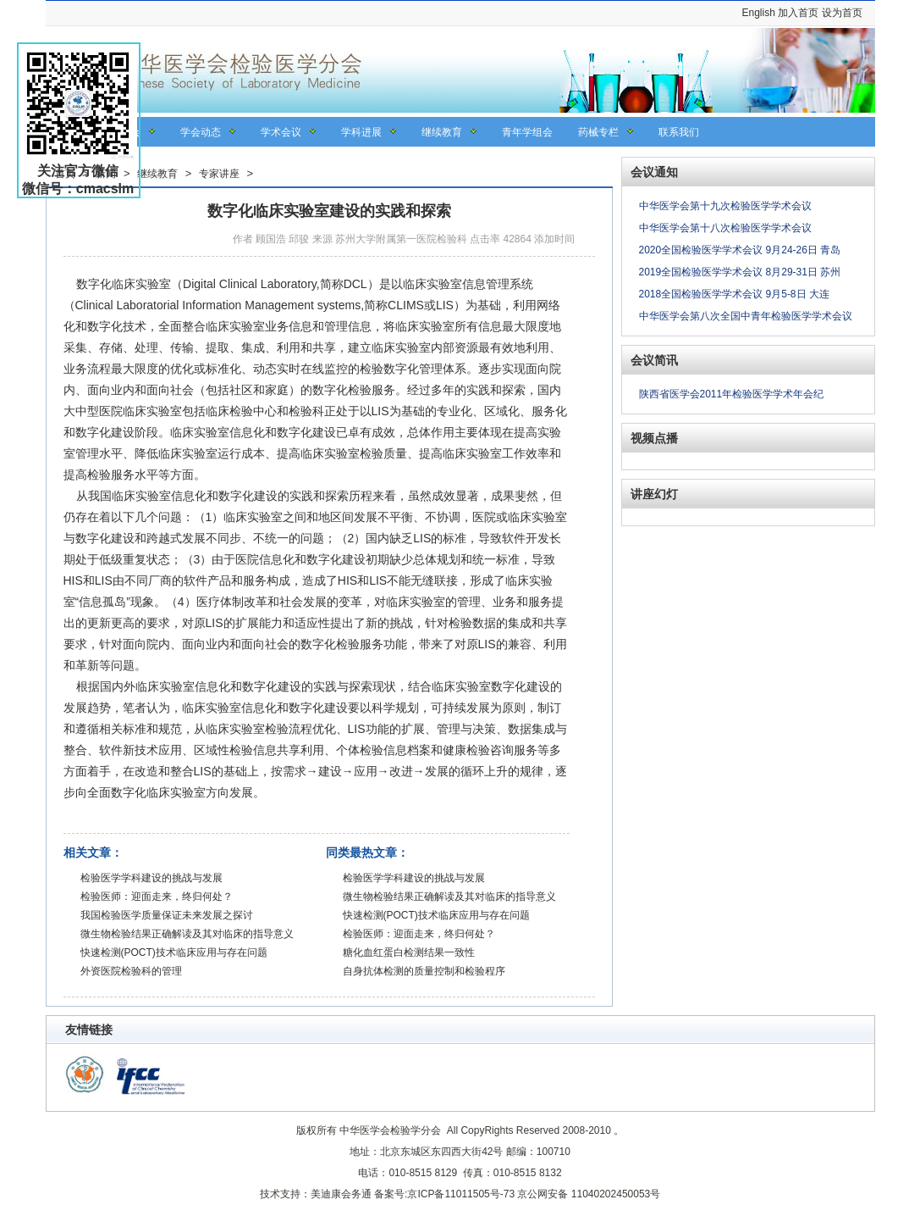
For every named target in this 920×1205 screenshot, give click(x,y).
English (757, 13)
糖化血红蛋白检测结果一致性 (409, 952)
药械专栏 (598, 132)
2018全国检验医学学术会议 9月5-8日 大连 (734, 294)
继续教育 (441, 132)
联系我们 (678, 132)
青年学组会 (527, 132)
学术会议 (281, 132)
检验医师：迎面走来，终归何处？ (156, 896)
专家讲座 (219, 174)
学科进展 (361, 132)
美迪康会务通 (341, 1194)
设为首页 (842, 13)
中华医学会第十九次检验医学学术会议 (725, 206)
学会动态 (200, 132)
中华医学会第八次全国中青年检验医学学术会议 (745, 316)
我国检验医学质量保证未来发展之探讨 (166, 915)
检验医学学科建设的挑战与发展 (151, 878)
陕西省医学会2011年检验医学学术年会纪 (731, 394)
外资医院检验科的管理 (131, 971)
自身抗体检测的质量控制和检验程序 (424, 971)
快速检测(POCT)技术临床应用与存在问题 (173, 952)
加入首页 (798, 13)
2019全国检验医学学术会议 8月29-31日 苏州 (740, 272)
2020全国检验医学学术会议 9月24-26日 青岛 (740, 250)
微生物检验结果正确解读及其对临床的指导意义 (187, 934)
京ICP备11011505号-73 (461, 1194)
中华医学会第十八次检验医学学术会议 (725, 228)
